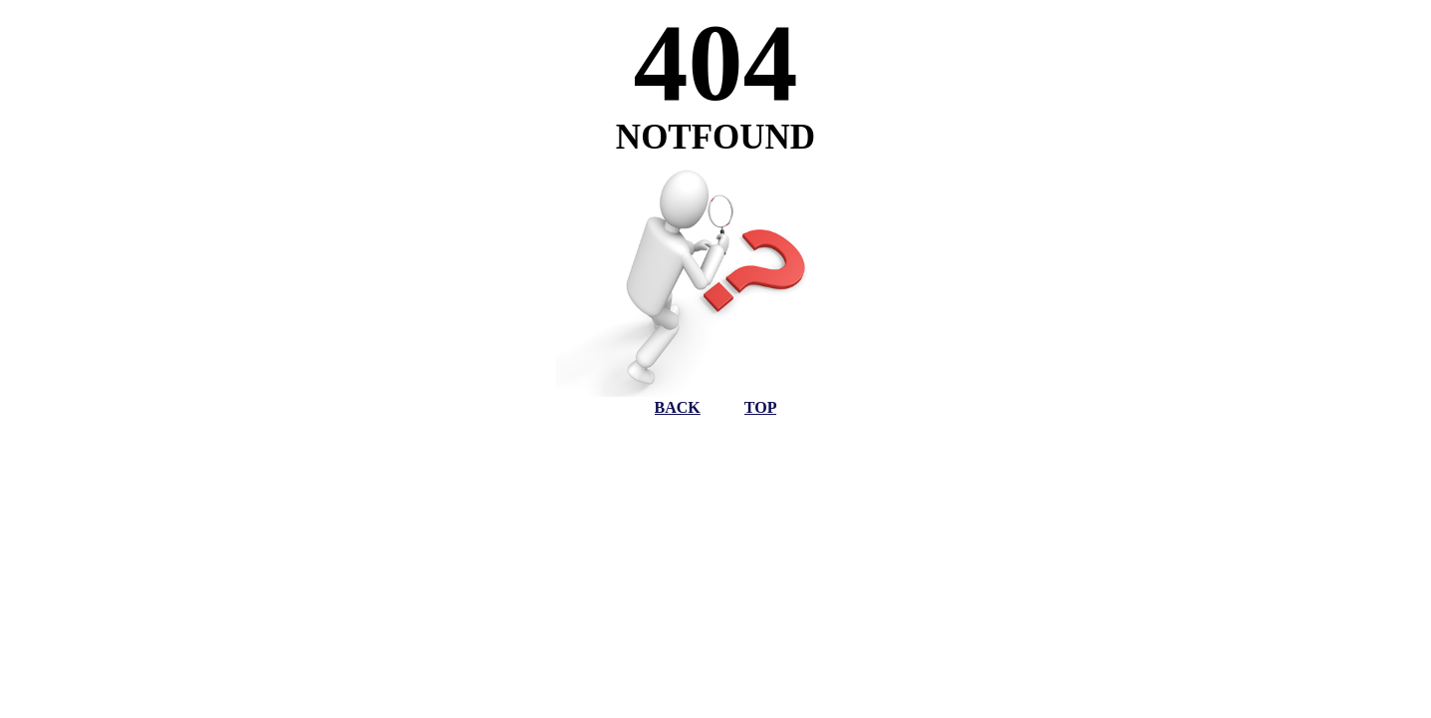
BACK (678, 407)
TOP (760, 407)
